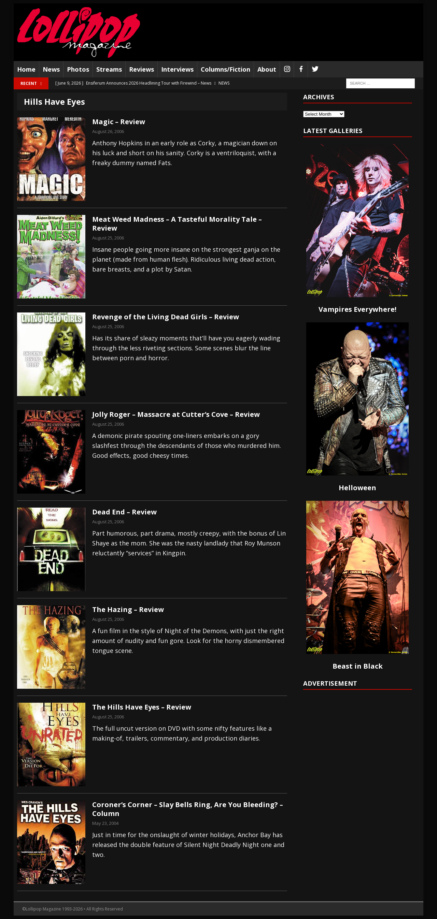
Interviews (177, 69)
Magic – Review (118, 121)
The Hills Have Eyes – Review (141, 707)
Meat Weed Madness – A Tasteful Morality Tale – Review (177, 224)
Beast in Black (358, 666)
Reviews (141, 69)
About (266, 69)
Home (26, 69)
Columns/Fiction (225, 69)
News (51, 69)
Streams (109, 69)
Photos (78, 69)
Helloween (357, 487)
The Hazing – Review (128, 609)
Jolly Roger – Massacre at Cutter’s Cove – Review (176, 414)
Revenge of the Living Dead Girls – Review (165, 316)
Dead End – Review (124, 511)
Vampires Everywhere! (357, 309)
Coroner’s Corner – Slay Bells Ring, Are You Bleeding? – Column (187, 809)
